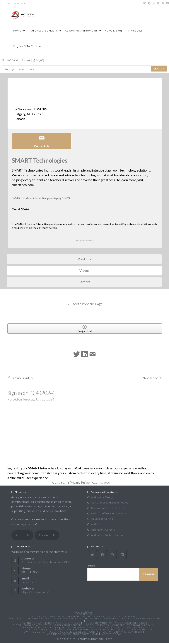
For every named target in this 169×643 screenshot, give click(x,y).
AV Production (35, 631)
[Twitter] (92, 554)
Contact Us (47, 535)
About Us (22, 535)
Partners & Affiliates (36, 623)
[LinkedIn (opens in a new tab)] (158, 3)
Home (76, 623)
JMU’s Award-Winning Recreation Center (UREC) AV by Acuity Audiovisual (83, 616)
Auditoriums (98, 524)
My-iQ (38, 60)
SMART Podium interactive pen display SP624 (41, 198)
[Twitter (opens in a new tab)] (144, 3)
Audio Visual (83, 611)
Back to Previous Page (85, 304)
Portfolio (84, 614)
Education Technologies (40, 627)
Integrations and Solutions (109, 627)
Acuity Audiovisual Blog (68, 631)
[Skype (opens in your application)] (163, 3)
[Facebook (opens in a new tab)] (149, 3)
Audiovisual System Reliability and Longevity (82, 629)
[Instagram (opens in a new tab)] (154, 3)
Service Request (74, 627)
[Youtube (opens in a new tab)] (167, 3)
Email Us (27, 582)
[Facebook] (102, 554)
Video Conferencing (130, 623)
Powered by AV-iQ (101, 483)
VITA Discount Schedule (135, 629)
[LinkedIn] (122, 554)
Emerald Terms (59, 483)
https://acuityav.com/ (35, 592)
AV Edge (139, 627)
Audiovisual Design (102, 497)
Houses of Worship (102, 518)
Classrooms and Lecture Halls (108, 507)
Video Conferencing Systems (108, 513)
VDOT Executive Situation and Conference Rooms (44, 618)
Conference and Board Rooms (109, 502)
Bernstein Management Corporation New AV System (122, 618)
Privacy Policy (80, 483)
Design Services (97, 625)
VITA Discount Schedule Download (72, 634)
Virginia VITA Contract (125, 631)
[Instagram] (112, 554)
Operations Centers (103, 529)
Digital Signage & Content (32, 625)
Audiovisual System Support (108, 535)
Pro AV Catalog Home (16, 60)
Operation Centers (68, 625)
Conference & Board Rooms (133, 625)
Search (92, 565)
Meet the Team (112, 634)
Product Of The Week (29, 629)
